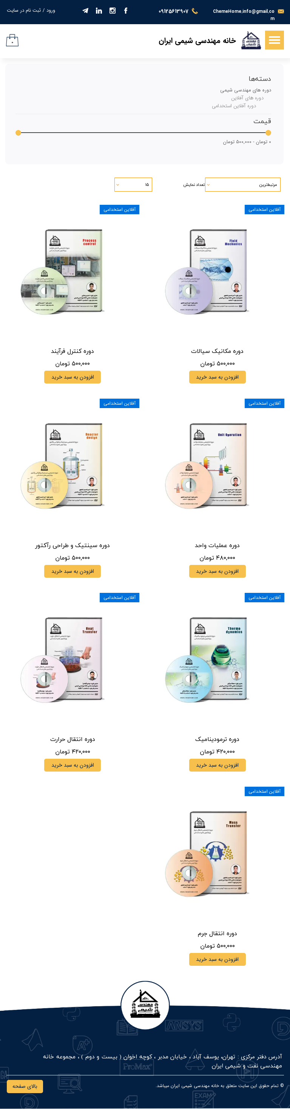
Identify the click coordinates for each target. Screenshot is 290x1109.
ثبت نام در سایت (24, 10)
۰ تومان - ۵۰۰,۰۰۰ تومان (247, 142)
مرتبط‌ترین (268, 184)
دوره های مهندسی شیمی (245, 90)
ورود (50, 10)
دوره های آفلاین (247, 98)
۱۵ (147, 184)
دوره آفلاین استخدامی (234, 106)
